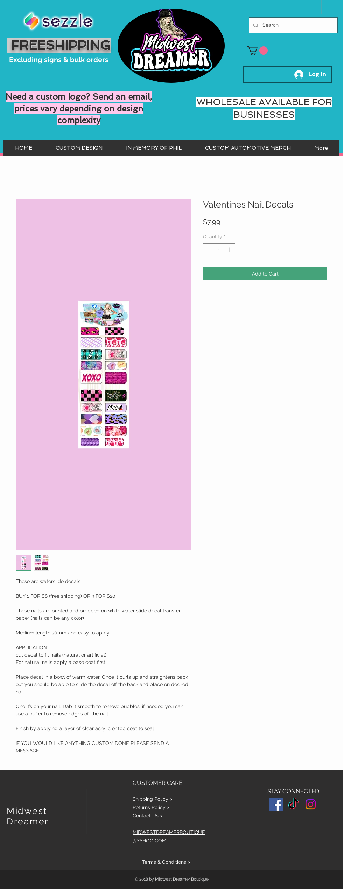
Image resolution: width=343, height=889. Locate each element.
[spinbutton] (219, 250)
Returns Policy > (151, 807)
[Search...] (292, 25)
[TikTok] (293, 804)
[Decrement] (208, 250)
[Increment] (229, 250)
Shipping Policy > (152, 799)
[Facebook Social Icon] (276, 804)
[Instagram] (310, 804)
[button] (257, 50)
